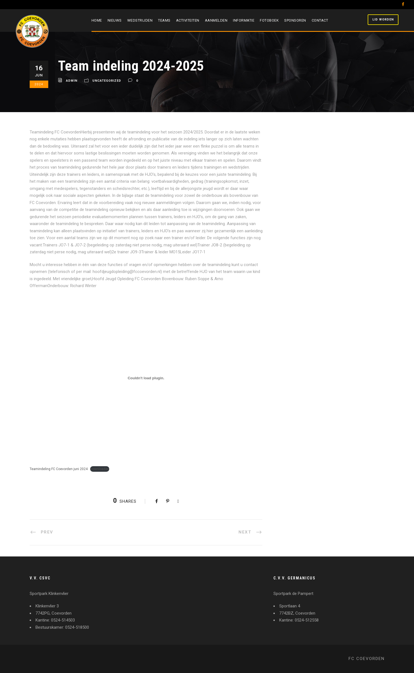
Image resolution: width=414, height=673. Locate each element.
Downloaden (99, 469)
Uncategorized (106, 81)
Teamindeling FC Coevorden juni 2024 (59, 469)
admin (71, 81)
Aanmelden (216, 20)
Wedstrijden (140, 20)
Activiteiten (187, 20)
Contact (320, 20)
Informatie (243, 20)
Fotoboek (269, 20)
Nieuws (115, 20)
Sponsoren (295, 20)
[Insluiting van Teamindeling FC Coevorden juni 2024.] (146, 378)
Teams (164, 20)
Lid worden (383, 19)
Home (97, 20)
